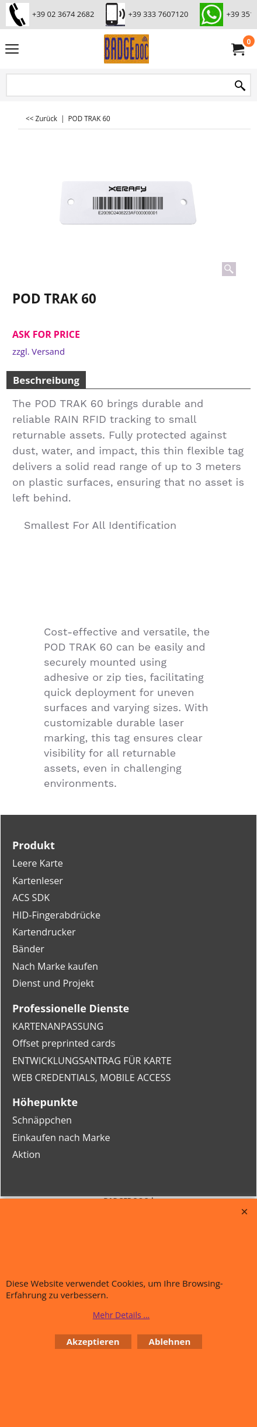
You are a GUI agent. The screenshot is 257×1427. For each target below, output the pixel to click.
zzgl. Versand (38, 351)
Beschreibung (46, 380)
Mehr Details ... (121, 1314)
